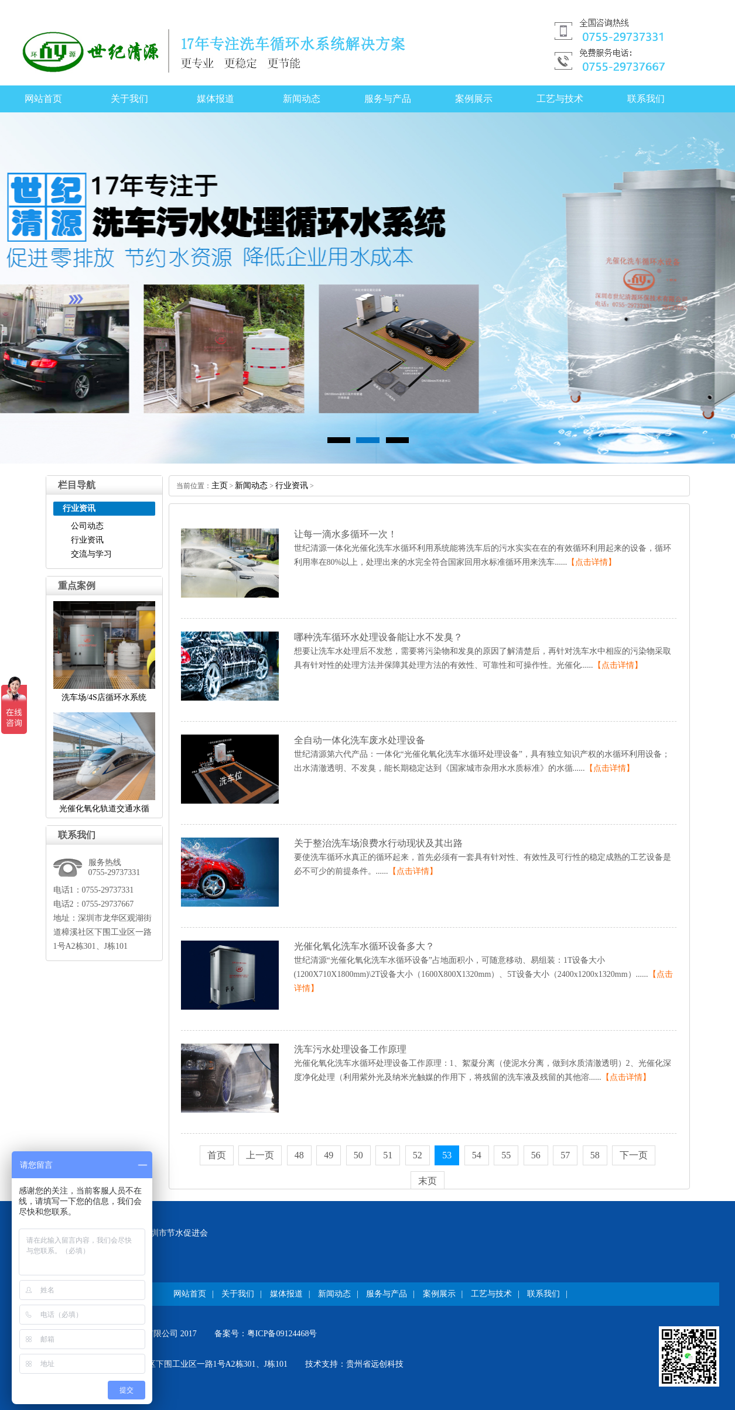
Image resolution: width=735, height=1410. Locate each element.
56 (536, 1155)
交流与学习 (91, 554)
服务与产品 (387, 99)
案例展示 (474, 99)
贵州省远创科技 (375, 1364)
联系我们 (646, 99)
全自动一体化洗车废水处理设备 (359, 740)
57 (565, 1155)
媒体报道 (215, 99)
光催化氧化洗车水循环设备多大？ (364, 946)
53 (447, 1155)
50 (358, 1155)
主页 (219, 485)
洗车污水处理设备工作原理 (350, 1049)
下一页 (634, 1155)
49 (328, 1155)
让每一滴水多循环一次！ (345, 534)
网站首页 (43, 99)
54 (476, 1155)
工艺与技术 (559, 99)
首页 (216, 1155)
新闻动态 (301, 99)
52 (417, 1155)
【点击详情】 (591, 562)
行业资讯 (87, 540)
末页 (427, 1181)
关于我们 (129, 99)
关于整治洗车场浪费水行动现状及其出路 (378, 843)
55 (506, 1155)
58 (595, 1155)
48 (299, 1155)
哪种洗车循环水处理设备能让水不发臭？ (378, 637)
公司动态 (87, 526)
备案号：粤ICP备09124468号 (265, 1333)
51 (387, 1155)
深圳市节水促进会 (175, 1233)
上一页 (260, 1155)
